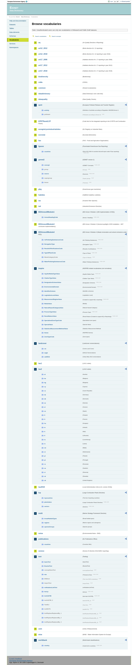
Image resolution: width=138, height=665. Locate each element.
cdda (40, 82)
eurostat (41, 135)
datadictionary (44, 94)
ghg (40, 189)
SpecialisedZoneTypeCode (53, 320)
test (39, 556)
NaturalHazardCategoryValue (53, 308)
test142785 (47, 596)
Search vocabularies (40, 36)
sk (45, 476)
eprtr (40, 105)
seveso (41, 551)
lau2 (40, 369)
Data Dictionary (25, 16)
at (44, 374)
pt (45, 460)
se (45, 468)
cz (45, 391)
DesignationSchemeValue (52, 282)
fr (44, 419)
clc (45, 349)
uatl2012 (47, 357)
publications (43, 539)
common (42, 88)
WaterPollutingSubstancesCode (54, 261)
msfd (40, 513)
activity (46, 110)
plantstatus (48, 502)
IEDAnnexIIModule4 (46, 232)
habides (41, 195)
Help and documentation (17, 21)
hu (45, 423)
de (45, 395)
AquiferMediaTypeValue (52, 274)
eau (45, 574)
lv (44, 444)
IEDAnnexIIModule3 (46, 224)
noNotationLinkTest (50, 587)
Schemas (12, 36)
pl (44, 456)
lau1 (40, 363)
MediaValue (48, 303)
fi (44, 415)
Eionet (18, 16)
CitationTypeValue (50, 278)
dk (45, 399)
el (44, 407)
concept (47, 165)
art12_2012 (42, 48)
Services (12, 44)
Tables (11, 28)
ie (44, 427)
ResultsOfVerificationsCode (53, 248)
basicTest (47, 562)
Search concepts (56, 36)
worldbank (42, 640)
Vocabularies (14, 40)
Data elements (14, 32)
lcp (39, 493)
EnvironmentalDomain (51, 287)
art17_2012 (42, 65)
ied (39, 206)
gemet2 (41, 160)
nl (44, 452)
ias (39, 201)
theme (46, 333)
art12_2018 (42, 54)
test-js (46, 591)
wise (40, 634)
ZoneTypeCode (49, 337)
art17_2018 (42, 71)
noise (40, 533)
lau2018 (41, 487)
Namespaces (13, 47)
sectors (46, 506)
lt (44, 435)
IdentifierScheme (49, 291)
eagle (46, 353)
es (45, 411)
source (46, 174)
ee (45, 403)
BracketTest (48, 566)
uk (45, 480)
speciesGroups (49, 527)
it (44, 431)
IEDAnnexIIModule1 (46, 212)
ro (45, 464)
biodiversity (43, 77)
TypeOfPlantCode (50, 253)
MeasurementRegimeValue (53, 299)
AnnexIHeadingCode (51, 217)
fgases (41, 146)
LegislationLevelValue (51, 295)
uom (40, 629)
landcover (42, 343)
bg (45, 382)
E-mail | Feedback (15, 658)
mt (45, 448)
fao (39, 140)
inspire (41, 268)
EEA (18, 1)
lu (44, 439)
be (45, 378)
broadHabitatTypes (50, 518)
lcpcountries (48, 498)
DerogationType (49, 244)
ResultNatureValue (50, 316)
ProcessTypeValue (50, 312)
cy (45, 387)
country (46, 645)
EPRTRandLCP (44, 121)
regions (46, 523)
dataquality (42, 99)
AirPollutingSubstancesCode (53, 240)
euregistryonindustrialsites (49, 129)
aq (39, 42)
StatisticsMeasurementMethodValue (56, 328)
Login (111, 1)
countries (47, 151)
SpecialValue (48, 324)
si (44, 472)
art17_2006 (42, 60)
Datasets (12, 24)
